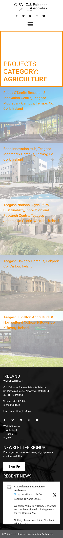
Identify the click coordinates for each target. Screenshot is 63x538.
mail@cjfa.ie (13, 404)
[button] (30, 24)
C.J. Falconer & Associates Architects (29, 488)
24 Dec (39, 494)
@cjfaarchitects (25, 494)
